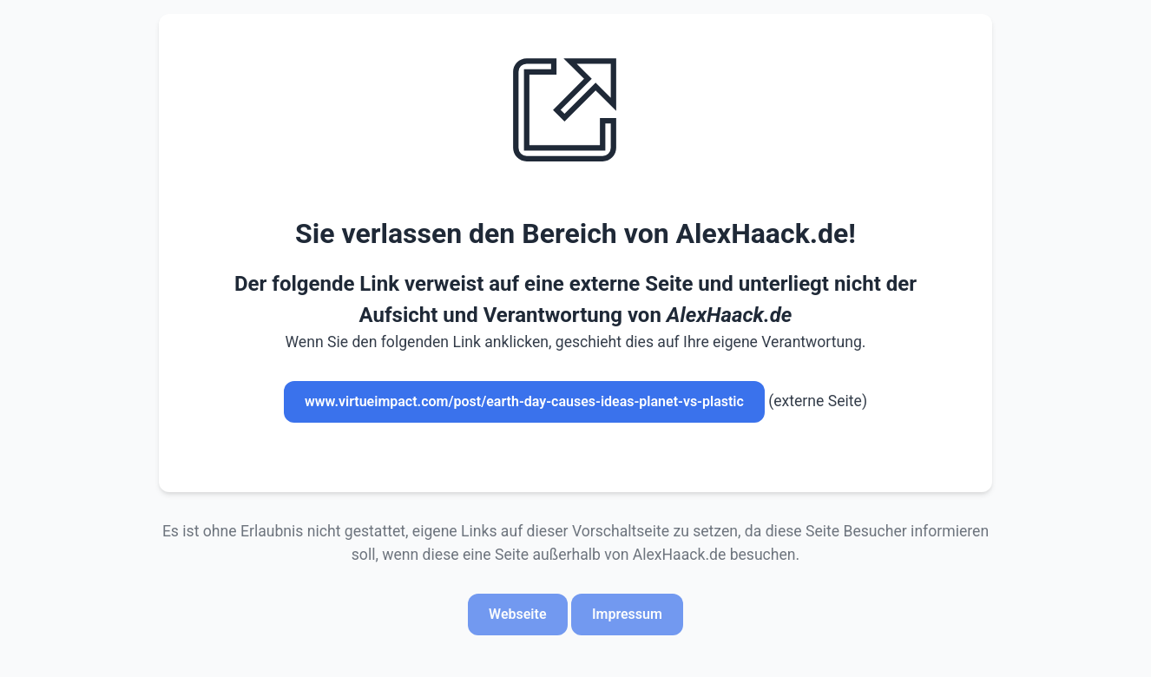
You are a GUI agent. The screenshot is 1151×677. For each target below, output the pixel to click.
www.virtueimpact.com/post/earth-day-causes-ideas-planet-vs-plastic (524, 401)
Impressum (627, 614)
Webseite (517, 614)
